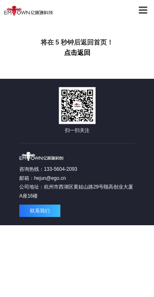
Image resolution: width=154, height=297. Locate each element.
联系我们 (40, 211)
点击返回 (77, 52)
